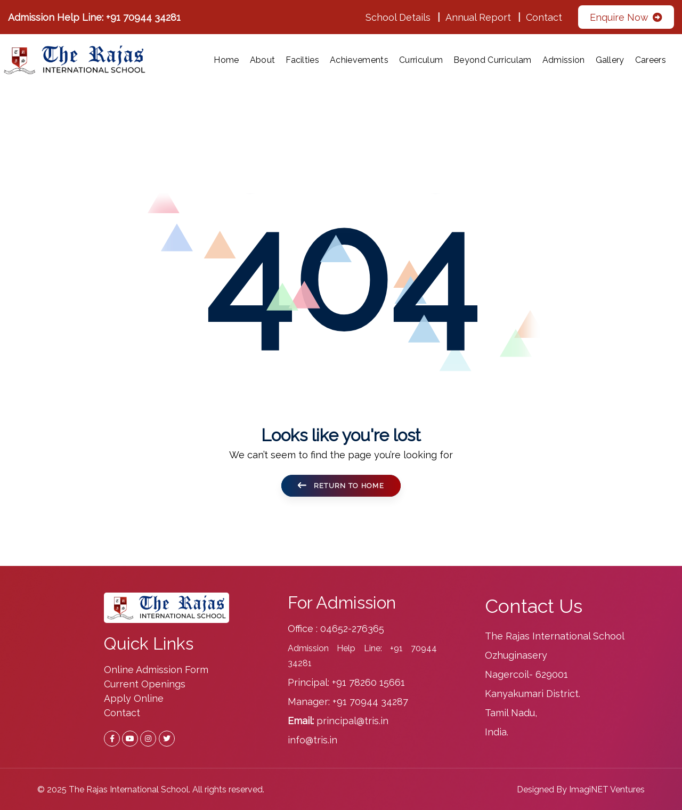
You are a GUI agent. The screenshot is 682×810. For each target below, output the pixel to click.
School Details (398, 17)
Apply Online (134, 698)
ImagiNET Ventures (607, 789)
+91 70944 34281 (143, 17)
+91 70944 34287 (370, 701)
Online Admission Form (156, 669)
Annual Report (478, 17)
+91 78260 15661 (368, 682)
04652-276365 (352, 628)
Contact (544, 17)
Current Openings (144, 684)
